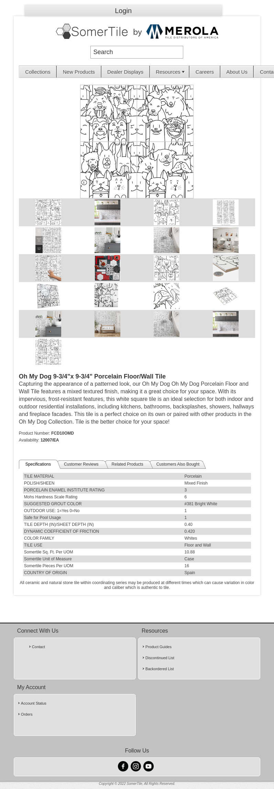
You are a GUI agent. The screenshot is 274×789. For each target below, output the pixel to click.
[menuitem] (38, 71)
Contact (38, 647)
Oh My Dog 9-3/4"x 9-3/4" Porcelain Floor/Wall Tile (92, 376)
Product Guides (158, 647)
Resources (171, 72)
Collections (37, 72)
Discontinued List (159, 658)
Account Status (33, 703)
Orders (27, 714)
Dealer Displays (125, 72)
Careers (205, 72)
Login (123, 10)
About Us (237, 72)
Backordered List (159, 669)
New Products (79, 72)
